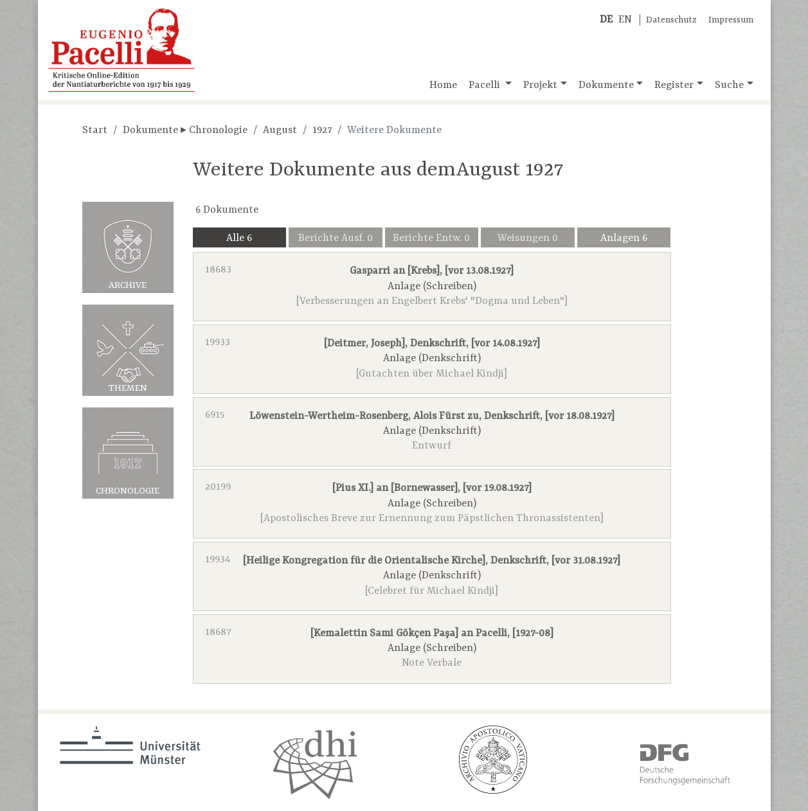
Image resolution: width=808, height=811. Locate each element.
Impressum (730, 20)
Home (443, 85)
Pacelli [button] (486, 85)
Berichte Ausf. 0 (335, 238)
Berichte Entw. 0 (431, 238)
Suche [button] (729, 85)
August (280, 130)
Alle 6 (239, 238)
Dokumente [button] (606, 85)
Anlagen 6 (623, 238)
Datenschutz (671, 20)
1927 (322, 130)
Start (94, 130)
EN (625, 20)
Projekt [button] (540, 85)
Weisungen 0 (528, 238)
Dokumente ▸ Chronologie (185, 130)
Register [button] (674, 85)
